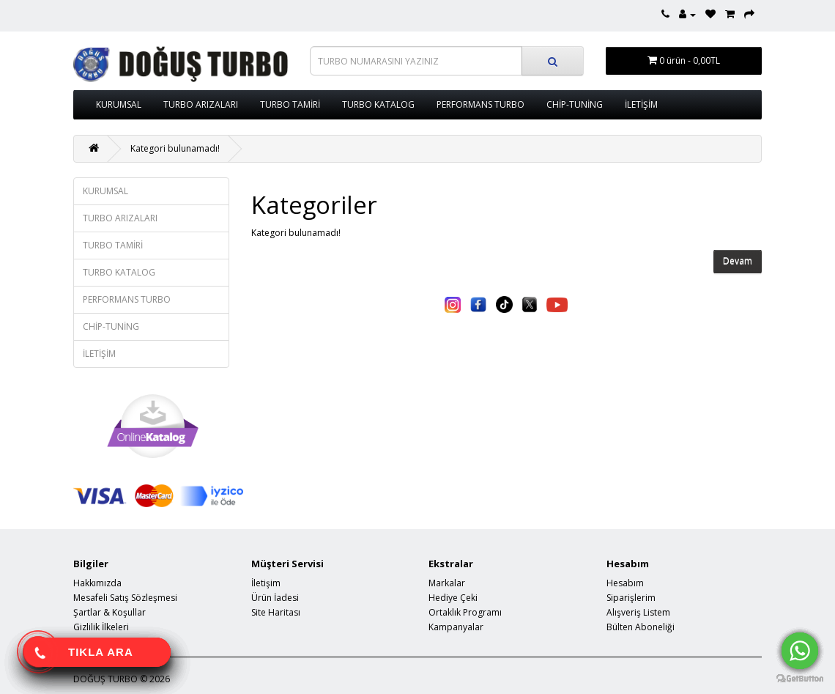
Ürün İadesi (275, 597)
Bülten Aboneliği (640, 627)
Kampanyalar (455, 627)
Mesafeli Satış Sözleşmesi (125, 597)
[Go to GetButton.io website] (799, 679)
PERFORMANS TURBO (480, 104)
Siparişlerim (631, 597)
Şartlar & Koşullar (109, 612)
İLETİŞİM (641, 104)
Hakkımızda (97, 583)
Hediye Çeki (453, 597)
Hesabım (625, 583)
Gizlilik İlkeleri (101, 627)
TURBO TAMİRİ (290, 104)
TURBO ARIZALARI (200, 104)
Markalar (446, 583)
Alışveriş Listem (638, 612)
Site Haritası (275, 612)
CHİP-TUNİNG (574, 104)
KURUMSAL (118, 104)
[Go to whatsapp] (800, 650)
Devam (737, 261)
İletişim (266, 583)
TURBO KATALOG (378, 104)
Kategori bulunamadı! (175, 148)
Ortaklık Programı (465, 612)
